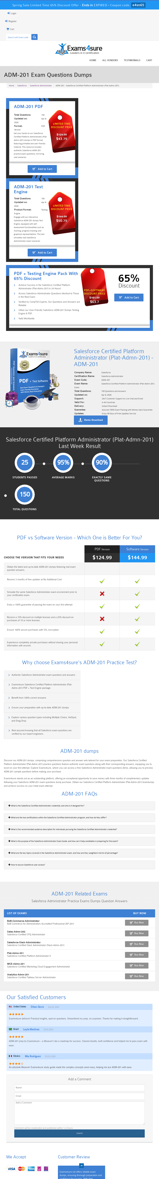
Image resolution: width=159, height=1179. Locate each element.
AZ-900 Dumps (67, 1157)
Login (11, 13)
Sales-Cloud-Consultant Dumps (67, 1150)
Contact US (75, 1170)
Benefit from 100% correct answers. (28, 630)
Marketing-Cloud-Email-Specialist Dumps (141, 1152)
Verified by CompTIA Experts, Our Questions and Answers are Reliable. (48, 274)
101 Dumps (42, 1149)
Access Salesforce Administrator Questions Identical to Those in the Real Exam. (48, 265)
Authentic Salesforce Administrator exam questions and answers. (43, 617)
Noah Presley (83, 1113)
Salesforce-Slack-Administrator (23, 856)
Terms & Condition (55, 1170)
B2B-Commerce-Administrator (22, 834)
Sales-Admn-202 (15, 845)
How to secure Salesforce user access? (26, 778)
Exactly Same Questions (98, 449)
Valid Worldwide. (26, 289)
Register (10, 21)
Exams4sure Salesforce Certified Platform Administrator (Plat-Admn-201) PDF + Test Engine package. (117, 619)
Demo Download (94, 390)
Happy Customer (83, 1119)
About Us (21, 1170)
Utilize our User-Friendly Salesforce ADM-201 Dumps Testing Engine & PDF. (48, 282)
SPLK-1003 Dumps (91, 1157)
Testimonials (133, 60)
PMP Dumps (17, 1149)
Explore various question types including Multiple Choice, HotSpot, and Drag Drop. (43, 645)
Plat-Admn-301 (14, 867)
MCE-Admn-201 (15, 877)
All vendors (111, 60)
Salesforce (22, 85)
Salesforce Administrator (41, 85)
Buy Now (141, 836)
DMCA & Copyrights (95, 1170)
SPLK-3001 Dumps (116, 1157)
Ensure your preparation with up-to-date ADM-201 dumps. (116, 630)
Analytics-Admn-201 (17, 888)
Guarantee (36, 1170)
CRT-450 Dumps (116, 1149)
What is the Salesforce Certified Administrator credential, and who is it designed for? (46, 719)
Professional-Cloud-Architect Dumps (91, 1150)
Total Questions (135, 447)
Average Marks (61, 447)
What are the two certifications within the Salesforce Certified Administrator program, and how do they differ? (57, 731)
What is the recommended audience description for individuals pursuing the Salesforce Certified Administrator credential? (62, 743)
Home (93, 60)
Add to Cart (44, 192)
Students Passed (24, 447)
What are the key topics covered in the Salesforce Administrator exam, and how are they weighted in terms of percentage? (62, 766)
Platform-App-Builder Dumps (18, 1158)
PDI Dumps (42, 1157)
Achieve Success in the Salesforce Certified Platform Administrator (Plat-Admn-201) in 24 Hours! (43, 257)
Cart (150, 60)
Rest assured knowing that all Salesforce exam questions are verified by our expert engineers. (117, 645)
